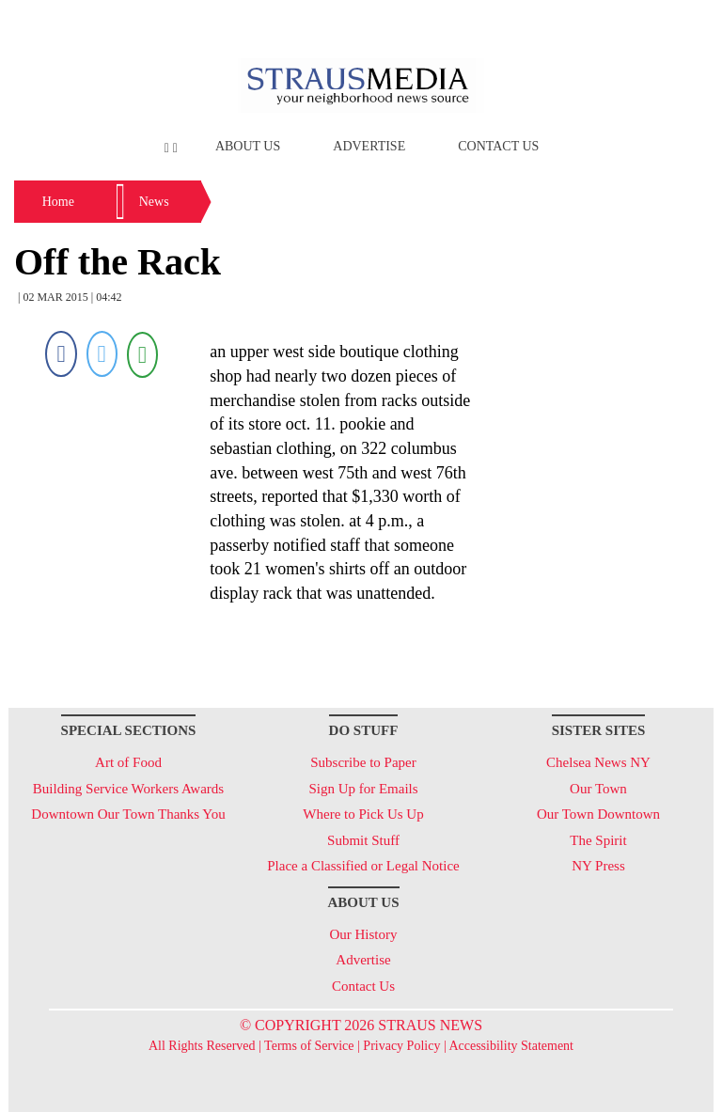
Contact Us (498, 146)
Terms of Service (308, 1046)
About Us (247, 146)
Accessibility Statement (510, 1046)
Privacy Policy (401, 1046)
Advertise (369, 146)
